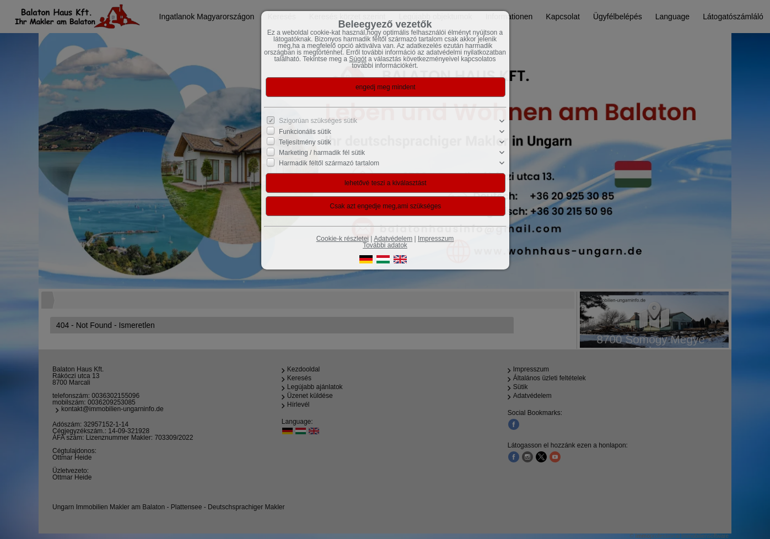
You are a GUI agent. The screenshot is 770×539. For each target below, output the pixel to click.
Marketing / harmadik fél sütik (322, 153)
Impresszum (436, 238)
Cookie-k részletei (342, 238)
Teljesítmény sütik (305, 142)
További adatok (385, 245)
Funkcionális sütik (305, 132)
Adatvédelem (393, 238)
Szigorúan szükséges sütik (318, 121)
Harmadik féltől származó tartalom (329, 163)
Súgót (357, 59)
